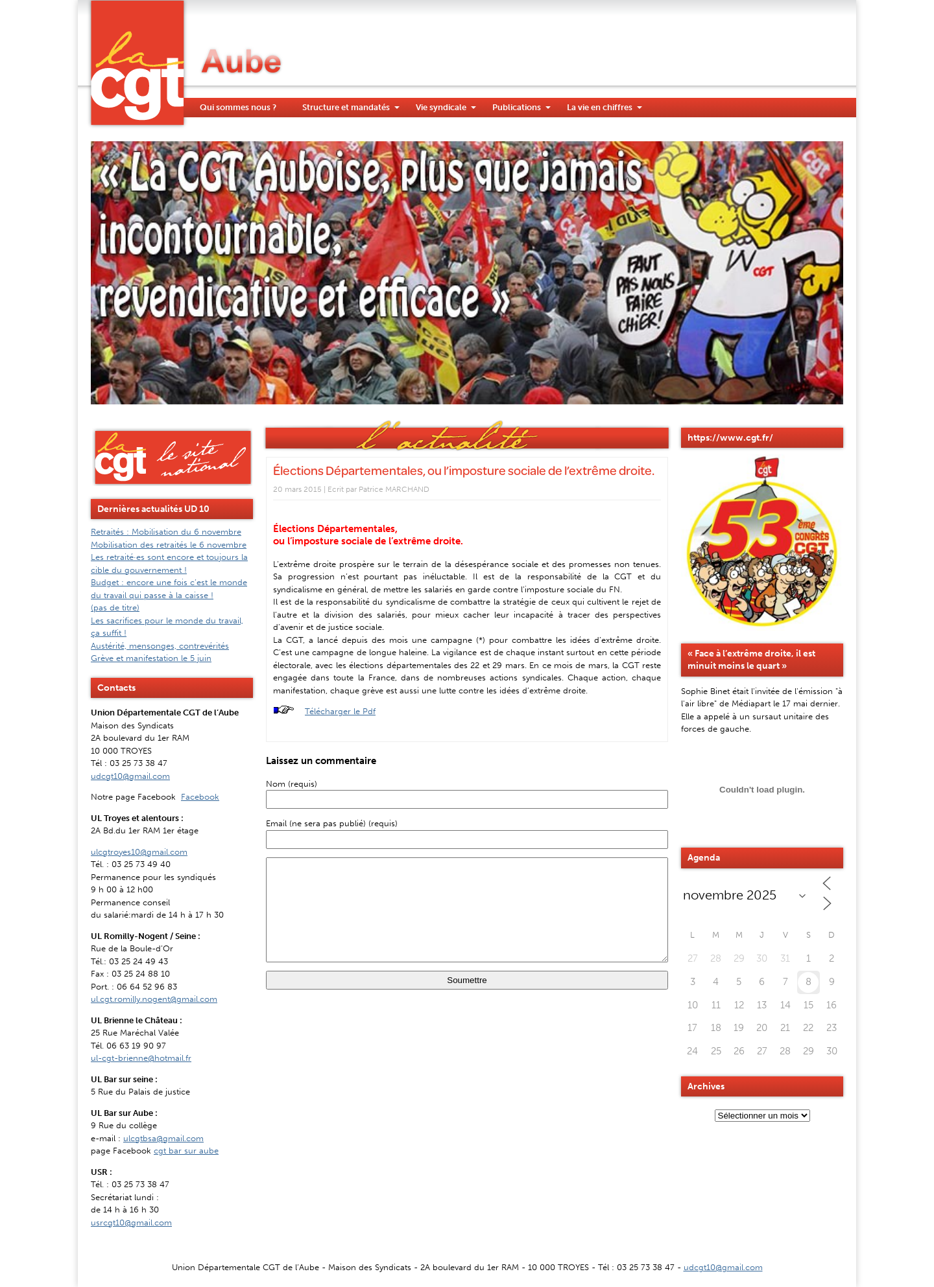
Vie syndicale (441, 107)
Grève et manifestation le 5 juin (151, 658)
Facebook (200, 797)
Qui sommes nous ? (238, 107)
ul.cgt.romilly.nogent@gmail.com (154, 999)
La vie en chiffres (599, 107)
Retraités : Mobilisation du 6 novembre (166, 532)
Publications (516, 107)
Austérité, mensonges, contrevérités (160, 646)
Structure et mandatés (346, 107)
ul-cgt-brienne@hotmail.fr (141, 1058)
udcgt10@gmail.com (130, 776)
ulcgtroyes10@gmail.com (139, 852)
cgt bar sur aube (186, 1150)
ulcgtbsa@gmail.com (163, 1138)
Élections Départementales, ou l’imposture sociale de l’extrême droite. (463, 470)
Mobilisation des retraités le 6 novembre (168, 545)
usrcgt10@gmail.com (131, 1222)
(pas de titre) (115, 607)
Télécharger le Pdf (340, 711)
